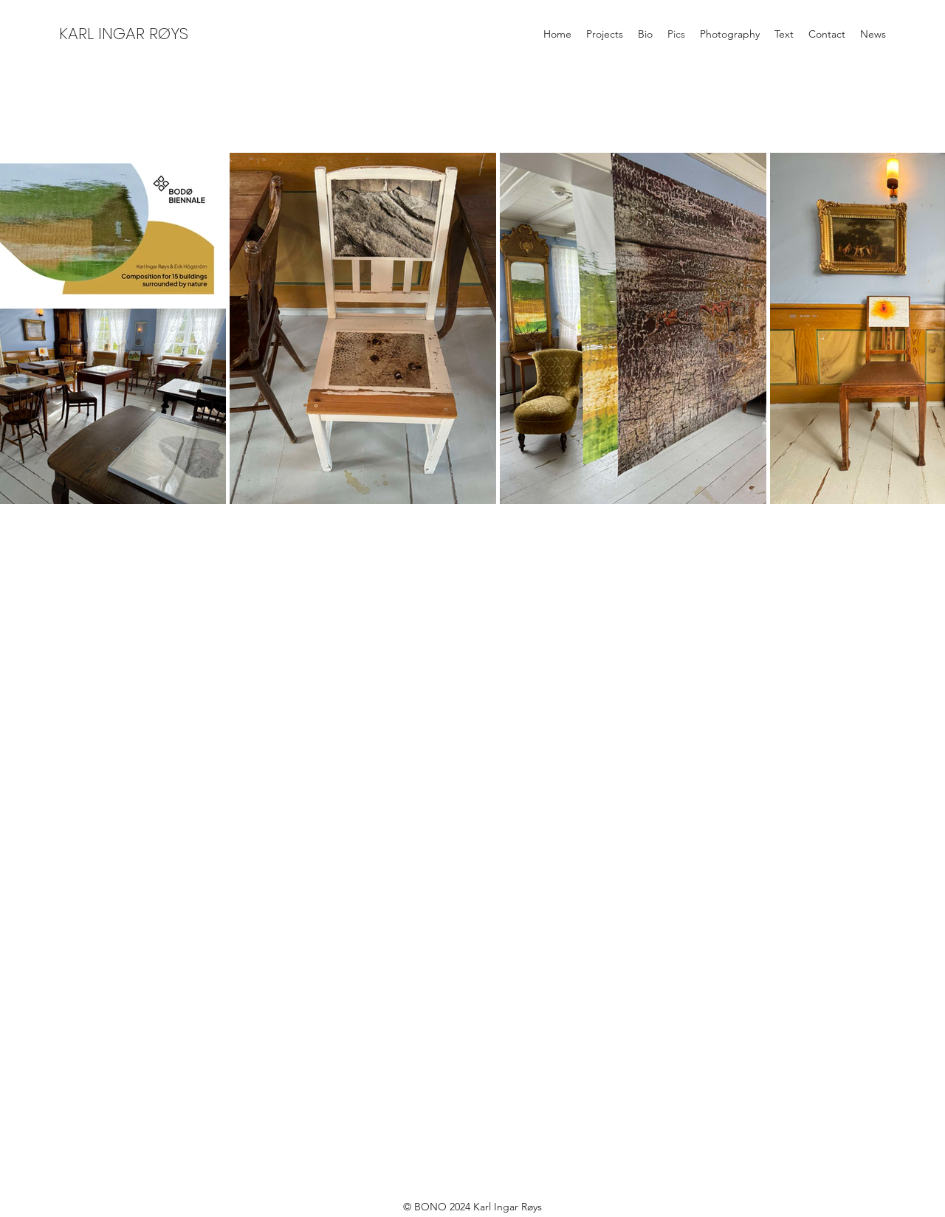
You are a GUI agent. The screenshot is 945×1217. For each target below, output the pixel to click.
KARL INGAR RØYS (123, 33)
